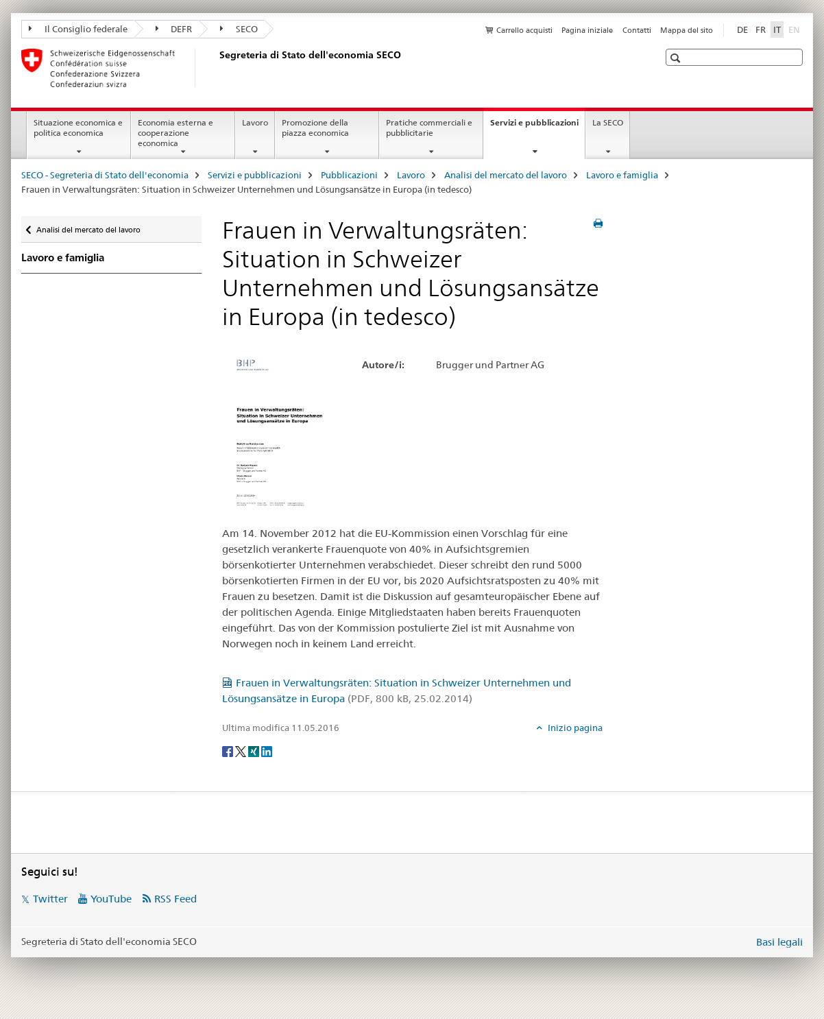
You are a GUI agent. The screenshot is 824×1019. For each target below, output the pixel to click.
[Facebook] (228, 750)
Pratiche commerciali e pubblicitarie (429, 127)
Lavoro (255, 122)
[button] (677, 58)
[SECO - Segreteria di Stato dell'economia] (216, 68)
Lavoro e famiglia (622, 174)
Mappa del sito (686, 30)
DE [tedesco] (742, 29)
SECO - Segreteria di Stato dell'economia (105, 174)
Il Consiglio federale (78, 29)
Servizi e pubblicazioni (537, 127)
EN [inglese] (795, 29)
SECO (239, 29)
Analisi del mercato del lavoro (505, 174)
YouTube (111, 898)
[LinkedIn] (266, 750)
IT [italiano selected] (777, 29)
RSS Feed (175, 898)
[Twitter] (241, 750)
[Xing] (254, 750)
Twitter (50, 898)
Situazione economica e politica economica (78, 127)
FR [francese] (760, 29)
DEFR (174, 29)
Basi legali (779, 941)
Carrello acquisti (524, 30)
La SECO (607, 122)
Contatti (636, 30)
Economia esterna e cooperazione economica (175, 132)
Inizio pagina (574, 727)
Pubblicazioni (349, 174)
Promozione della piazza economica (315, 127)
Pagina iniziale (587, 30)
